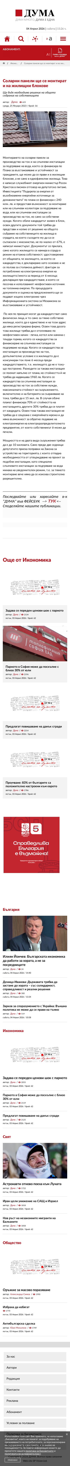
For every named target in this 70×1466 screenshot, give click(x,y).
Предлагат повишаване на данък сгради (34, 726)
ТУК (52, 501)
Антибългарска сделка (19, 1323)
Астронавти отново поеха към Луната (32, 1184)
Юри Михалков (18, 1328)
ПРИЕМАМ (12, 1460)
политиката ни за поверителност (23, 1454)
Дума (14, 102)
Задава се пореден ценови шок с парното (34, 610)
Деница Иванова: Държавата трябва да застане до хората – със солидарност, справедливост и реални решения (30, 986)
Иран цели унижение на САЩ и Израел (30, 1201)
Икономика (14, 63)
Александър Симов (20, 1294)
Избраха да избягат (16, 1307)
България (11, 910)
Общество (12, 1243)
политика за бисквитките (40, 1451)
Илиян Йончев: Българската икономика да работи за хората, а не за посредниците (34, 960)
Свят (7, 1137)
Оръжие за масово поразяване (26, 1290)
